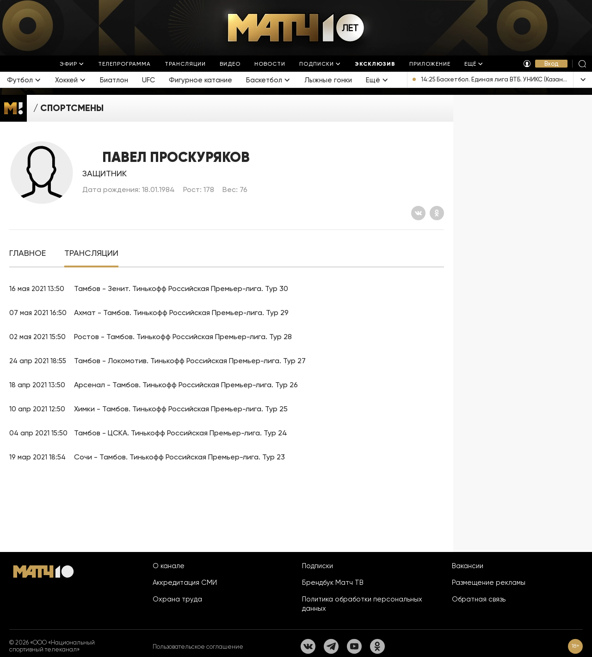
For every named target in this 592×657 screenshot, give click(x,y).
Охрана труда (177, 599)
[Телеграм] (331, 646)
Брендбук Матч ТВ (333, 582)
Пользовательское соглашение (198, 646)
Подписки (317, 566)
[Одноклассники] (437, 213)
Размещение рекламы (488, 582)
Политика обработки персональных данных (362, 604)
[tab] (27, 253)
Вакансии (467, 566)
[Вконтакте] (418, 213)
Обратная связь (479, 599)
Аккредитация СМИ (185, 582)
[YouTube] (354, 646)
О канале (169, 566)
